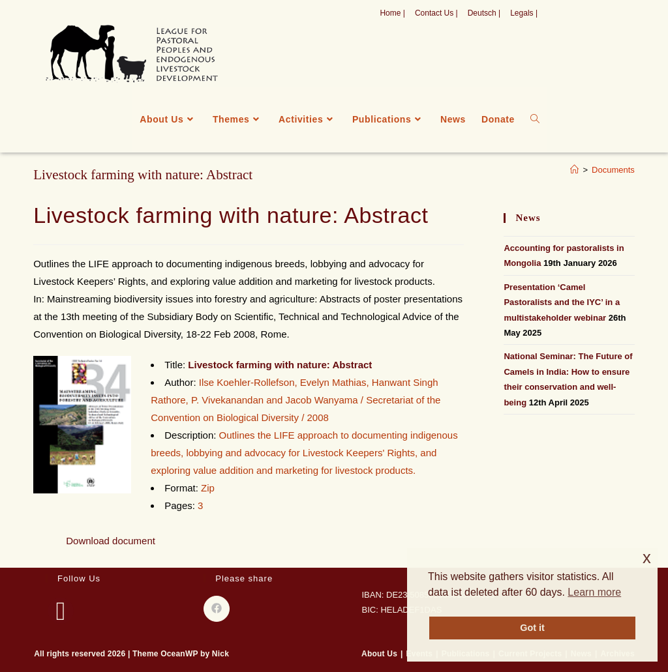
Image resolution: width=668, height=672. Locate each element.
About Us (379, 653)
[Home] (574, 170)
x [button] (647, 557)
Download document (110, 540)
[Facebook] (61, 611)
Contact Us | (436, 13)
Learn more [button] (594, 592)
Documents (613, 170)
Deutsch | (484, 13)
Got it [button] (532, 627)
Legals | (524, 13)
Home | (392, 13)
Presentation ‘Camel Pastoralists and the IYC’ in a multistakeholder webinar (562, 302)
